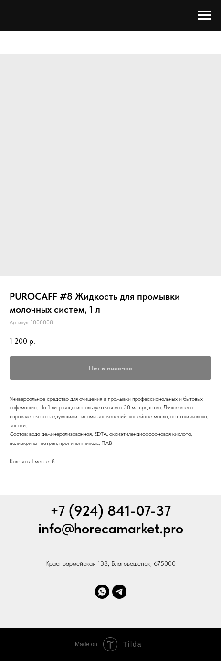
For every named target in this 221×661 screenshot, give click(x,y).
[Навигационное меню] (204, 15)
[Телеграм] (119, 592)
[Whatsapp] (102, 592)
